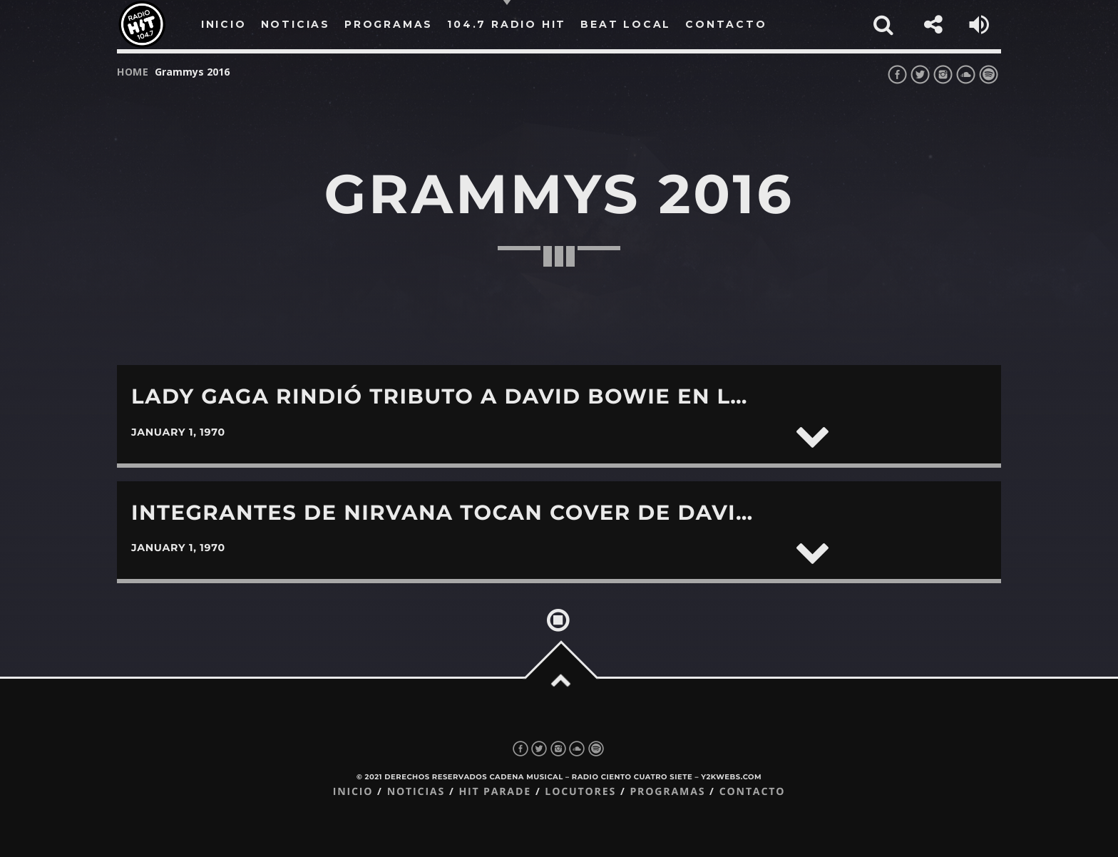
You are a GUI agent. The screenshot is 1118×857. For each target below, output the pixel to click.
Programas (667, 792)
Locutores (580, 792)
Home (133, 71)
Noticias (416, 792)
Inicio (353, 792)
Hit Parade (494, 792)
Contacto (752, 792)
